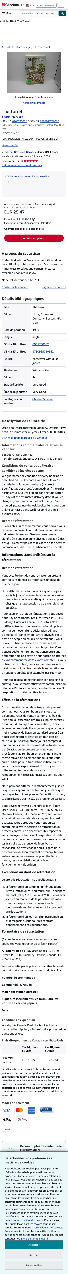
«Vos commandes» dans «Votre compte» (29, 660)
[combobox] (39, 13)
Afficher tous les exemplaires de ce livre (27, 176)
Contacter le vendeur (15, 287)
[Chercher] (62, 13)
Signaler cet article (54, 287)
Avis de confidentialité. (35, 1238)
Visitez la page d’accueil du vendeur (24, 437)
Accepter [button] (34, 1244)
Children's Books (42, 399)
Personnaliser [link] (34, 1265)
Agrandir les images (34, 102)
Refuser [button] (34, 1255)
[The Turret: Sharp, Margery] (34, 72)
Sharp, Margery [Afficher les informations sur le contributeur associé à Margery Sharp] (24, 46)
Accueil (6, 46)
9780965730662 (43, 351)
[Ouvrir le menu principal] (8, 13)
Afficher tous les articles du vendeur (22, 165)
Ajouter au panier (34, 238)
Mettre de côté (10, 145)
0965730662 (19, 121)
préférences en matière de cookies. (24, 1220)
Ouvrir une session (46, 5)
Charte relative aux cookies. (47, 1227)
